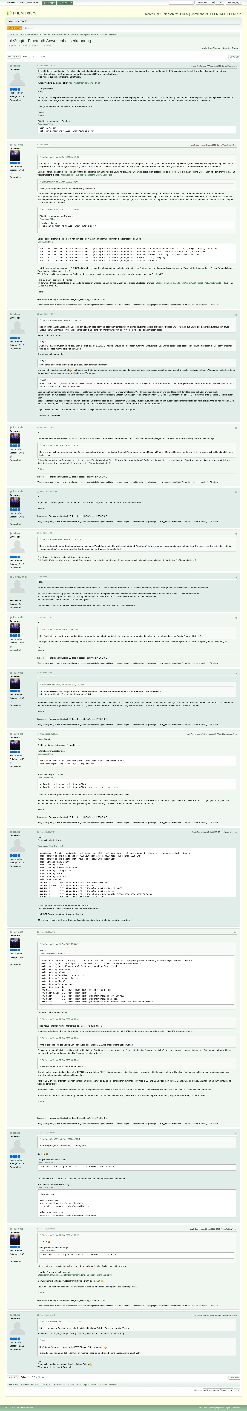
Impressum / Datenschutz (161, 14)
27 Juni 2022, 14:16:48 (46, 1315)
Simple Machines (26, 1408)
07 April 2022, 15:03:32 (46, 145)
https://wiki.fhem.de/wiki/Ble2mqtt (84, 83)
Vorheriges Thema (211, 48)
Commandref (199, 14)
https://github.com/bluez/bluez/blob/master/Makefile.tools (87, 175)
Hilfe (201, 1408)
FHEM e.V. (234, 14)
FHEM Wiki (217, 14)
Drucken (234, 57)
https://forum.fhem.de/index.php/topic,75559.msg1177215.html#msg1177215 (191, 283)
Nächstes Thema (230, 48)
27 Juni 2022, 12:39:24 (46, 832)
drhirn (16, 65)
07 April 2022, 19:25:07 (46, 427)
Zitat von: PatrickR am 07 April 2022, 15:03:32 (61, 320)
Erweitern (58, 846)
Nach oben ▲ (237, 1408)
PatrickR (191, 71)
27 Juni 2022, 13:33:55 (46, 1133)
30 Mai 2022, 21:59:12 (48, 491)
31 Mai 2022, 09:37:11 (45, 533)
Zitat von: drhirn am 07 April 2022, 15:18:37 (60, 445)
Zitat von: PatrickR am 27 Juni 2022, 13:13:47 (61, 1139)
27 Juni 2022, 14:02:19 (46, 1229)
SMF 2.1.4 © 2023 (12, 1408)
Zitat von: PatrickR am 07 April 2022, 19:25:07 (61, 539)
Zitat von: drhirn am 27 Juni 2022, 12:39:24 (60, 944)
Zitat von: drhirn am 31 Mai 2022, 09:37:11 (60, 629)
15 (40, 56)
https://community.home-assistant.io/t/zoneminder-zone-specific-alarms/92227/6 (74, 1275)
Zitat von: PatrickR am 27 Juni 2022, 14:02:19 (61, 1321)
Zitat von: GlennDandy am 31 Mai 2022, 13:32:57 (63, 685)
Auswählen (48, 124)
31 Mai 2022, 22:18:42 (45, 673)
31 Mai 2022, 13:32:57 (45, 577)
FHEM (184, 14)
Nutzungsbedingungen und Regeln (217, 1408)
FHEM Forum (24, 13)
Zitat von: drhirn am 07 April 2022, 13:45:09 (60, 157)
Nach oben (13, 1377)
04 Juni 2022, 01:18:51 (48, 734)
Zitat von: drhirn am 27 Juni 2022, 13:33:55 (60, 1235)
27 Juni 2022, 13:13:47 (46, 932)
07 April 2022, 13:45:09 (46, 66)
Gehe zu (197, 1390)
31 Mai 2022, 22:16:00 (45, 617)
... (38, 56)
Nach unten (13, 57)
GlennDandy (20, 576)
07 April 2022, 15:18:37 (46, 314)
